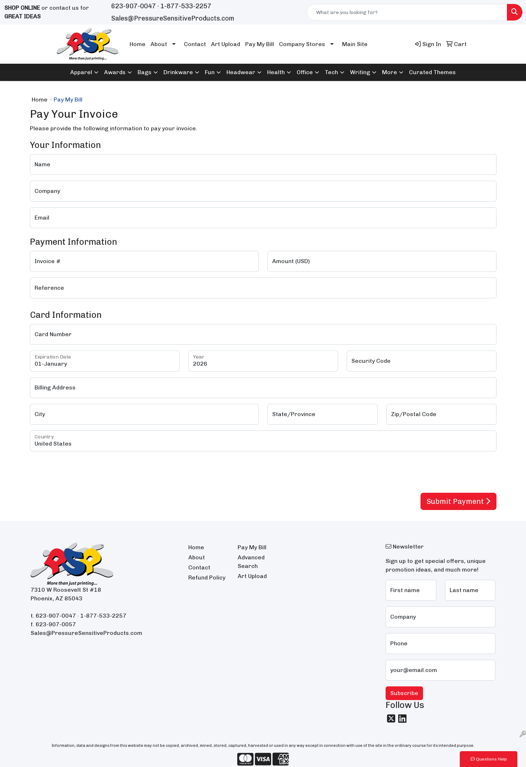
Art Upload (225, 44)
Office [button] (305, 72)
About (158, 44)
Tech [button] (331, 72)
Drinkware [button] (178, 72)
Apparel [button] (81, 72)
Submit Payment (458, 501)
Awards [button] (115, 72)
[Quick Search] (407, 12)
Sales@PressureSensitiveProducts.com (172, 18)
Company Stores (302, 44)
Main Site (355, 44)
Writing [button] (360, 72)
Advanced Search (251, 561)
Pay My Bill (259, 44)
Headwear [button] (240, 72)
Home (137, 44)
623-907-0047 (133, 6)
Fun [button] (210, 72)
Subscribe (404, 693)
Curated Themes (432, 72)
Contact (195, 44)
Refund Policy (206, 577)
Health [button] (276, 72)
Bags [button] (145, 72)
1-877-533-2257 (185, 6)
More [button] (389, 72)
